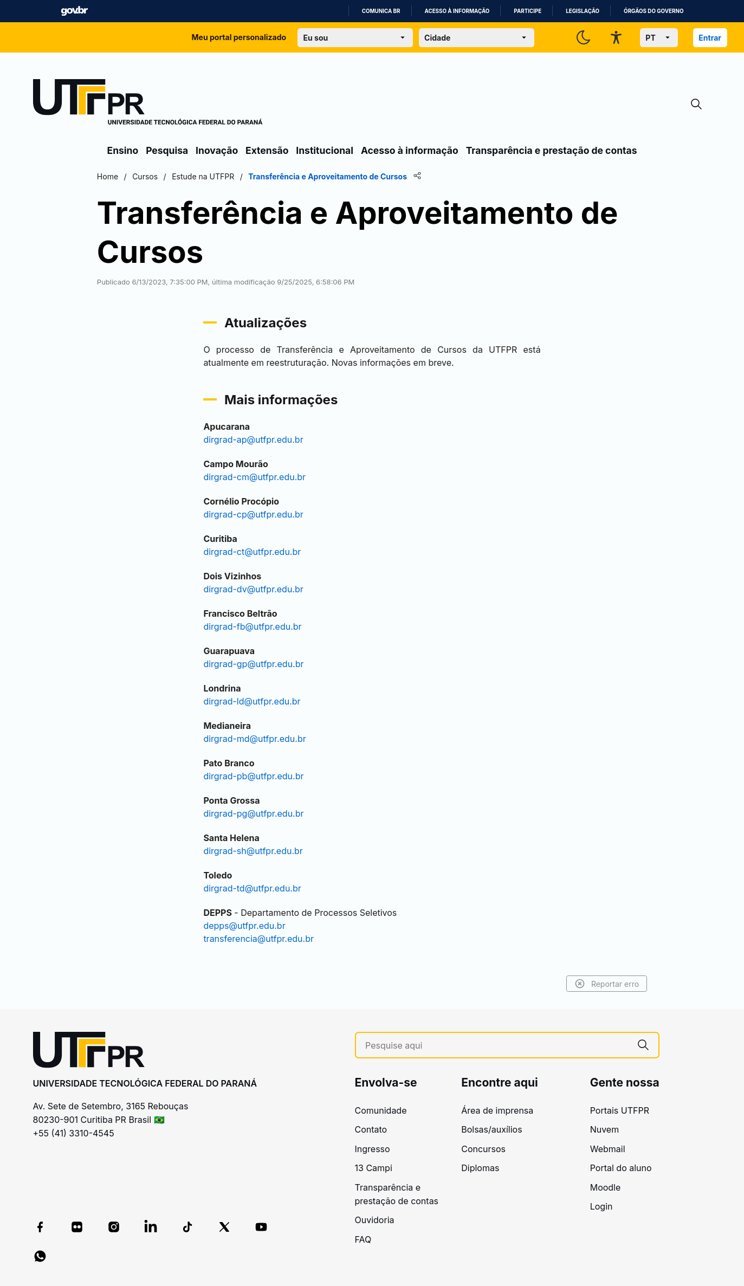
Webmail (607, 1148)
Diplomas (480, 1167)
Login (601, 1206)
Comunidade (381, 1110)
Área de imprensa (497, 1110)
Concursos (483, 1148)
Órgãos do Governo (653, 11)
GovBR (74, 11)
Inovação (217, 150)
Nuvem (604, 1129)
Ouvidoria (374, 1219)
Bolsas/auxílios (491, 1129)
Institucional (324, 150)
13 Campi (373, 1167)
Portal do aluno (621, 1167)
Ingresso (372, 1148)
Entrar (709, 37)
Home (119, 176)
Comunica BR (381, 11)
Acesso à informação (457, 11)
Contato (371, 1129)
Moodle (605, 1187)
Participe (527, 11)
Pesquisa (167, 150)
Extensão (266, 150)
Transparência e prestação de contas (551, 150)
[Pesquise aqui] (496, 1045)
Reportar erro (596, 983)
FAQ (363, 1239)
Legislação (582, 11)
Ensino (123, 150)
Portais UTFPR (619, 1110)
